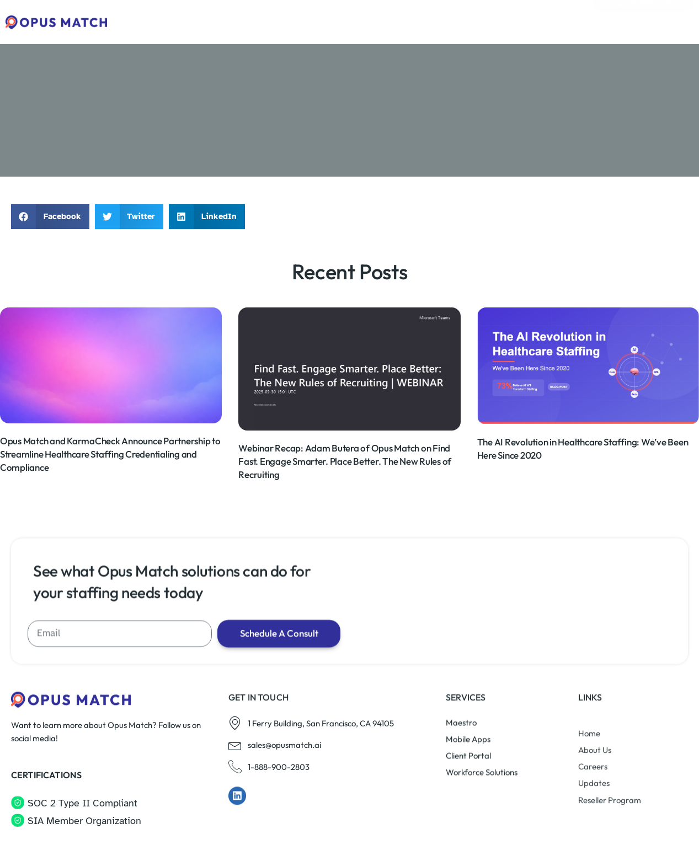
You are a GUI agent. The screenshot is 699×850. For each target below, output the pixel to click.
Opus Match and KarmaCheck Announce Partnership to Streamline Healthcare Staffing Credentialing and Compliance (110, 486)
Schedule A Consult (286, 753)
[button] (50, 216)
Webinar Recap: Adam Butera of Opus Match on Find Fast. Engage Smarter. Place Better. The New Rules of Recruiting (344, 493)
